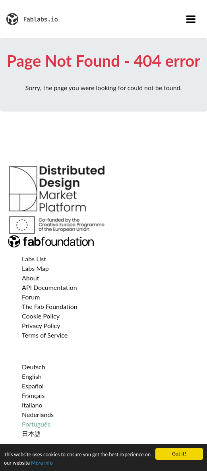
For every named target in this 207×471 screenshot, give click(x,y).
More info (41, 462)
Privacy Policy (41, 325)
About (30, 278)
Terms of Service (45, 335)
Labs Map (35, 268)
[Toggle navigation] (191, 19)
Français (33, 395)
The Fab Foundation (49, 306)
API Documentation (49, 287)
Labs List (34, 259)
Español (33, 386)
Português (36, 424)
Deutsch (33, 367)
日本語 (31, 433)
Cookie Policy (41, 316)
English (32, 376)
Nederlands (38, 414)
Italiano (32, 405)
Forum (31, 297)
